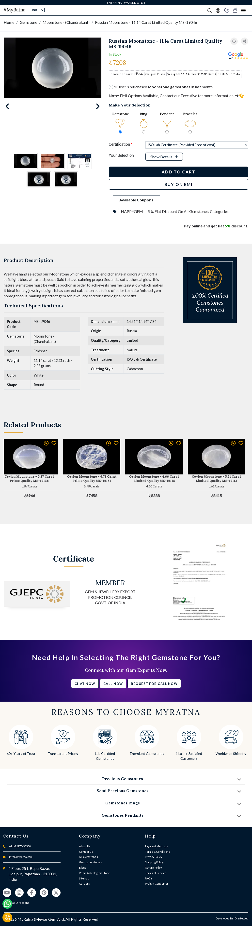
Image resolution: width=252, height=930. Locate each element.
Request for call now (154, 684)
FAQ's (149, 878)
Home (9, 22)
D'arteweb (241, 918)
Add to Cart (178, 171)
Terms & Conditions (157, 851)
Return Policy (153, 867)
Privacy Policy (153, 856)
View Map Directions (16, 902)
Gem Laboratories (90, 862)
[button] (244, 41)
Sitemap (84, 878)
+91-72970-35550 (20, 846)
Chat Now (85, 684)
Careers (84, 883)
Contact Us (86, 851)
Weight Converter (156, 883)
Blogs (82, 867)
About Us (85, 846)
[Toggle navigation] (243, 10)
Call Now (113, 684)
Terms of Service (155, 873)
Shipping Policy (154, 862)
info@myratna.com (20, 856)
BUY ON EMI (178, 184)
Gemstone (28, 22)
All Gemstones (88, 856)
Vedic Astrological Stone (94, 873)
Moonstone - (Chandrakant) (66, 22)
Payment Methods (156, 846)
